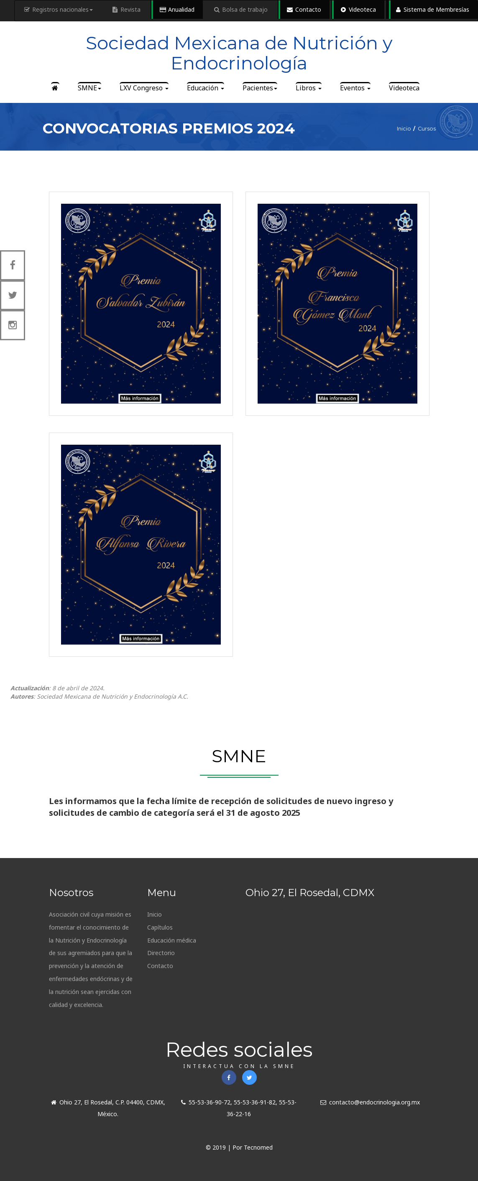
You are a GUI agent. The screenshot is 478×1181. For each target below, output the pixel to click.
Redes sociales (239, 1053)
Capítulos (160, 927)
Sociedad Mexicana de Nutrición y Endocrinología (239, 53)
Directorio (161, 953)
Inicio (154, 914)
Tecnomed (258, 1147)
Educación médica (171, 940)
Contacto (160, 966)
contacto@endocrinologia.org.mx (370, 1102)
